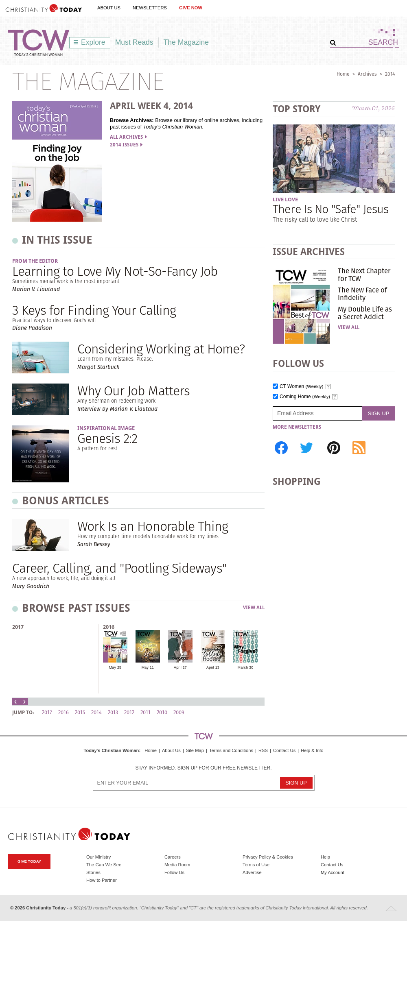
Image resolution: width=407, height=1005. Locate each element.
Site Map (195, 750)
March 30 (246, 667)
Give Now (190, 7)
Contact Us (284, 750)
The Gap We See (103, 864)
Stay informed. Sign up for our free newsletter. (203, 768)
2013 (113, 712)
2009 (178, 712)
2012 (129, 712)
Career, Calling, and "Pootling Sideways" (119, 568)
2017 (18, 627)
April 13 (212, 667)
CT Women (302, 386)
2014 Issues (126, 145)
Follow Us (174, 872)
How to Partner (101, 880)
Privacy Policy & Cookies (268, 857)
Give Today (29, 861)
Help (325, 857)
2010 (162, 712)
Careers (172, 857)
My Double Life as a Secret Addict (365, 312)
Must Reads (134, 42)
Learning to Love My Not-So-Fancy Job (115, 271)
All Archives (128, 137)
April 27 (180, 667)
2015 (80, 712)
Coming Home (305, 396)
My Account (332, 872)
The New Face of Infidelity (362, 293)
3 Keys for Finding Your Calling (94, 310)
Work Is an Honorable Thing (152, 526)
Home (343, 73)
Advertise (252, 872)
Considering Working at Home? (161, 349)
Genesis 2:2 (107, 438)
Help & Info (312, 750)
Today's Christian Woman (111, 750)
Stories (93, 872)
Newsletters (150, 7)
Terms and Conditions (231, 750)
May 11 (148, 667)
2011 (145, 712)
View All (254, 607)
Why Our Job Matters (133, 391)
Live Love (285, 199)
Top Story (296, 108)
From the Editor (35, 261)
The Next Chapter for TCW (364, 274)
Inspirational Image (106, 428)
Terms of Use (256, 864)
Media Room (177, 864)
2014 (390, 73)
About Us (108, 7)
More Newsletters (297, 427)
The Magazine (186, 42)
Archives (367, 73)
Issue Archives (309, 251)
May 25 (115, 667)
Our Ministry (98, 857)
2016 (108, 627)
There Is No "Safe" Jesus (330, 209)
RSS (263, 750)
